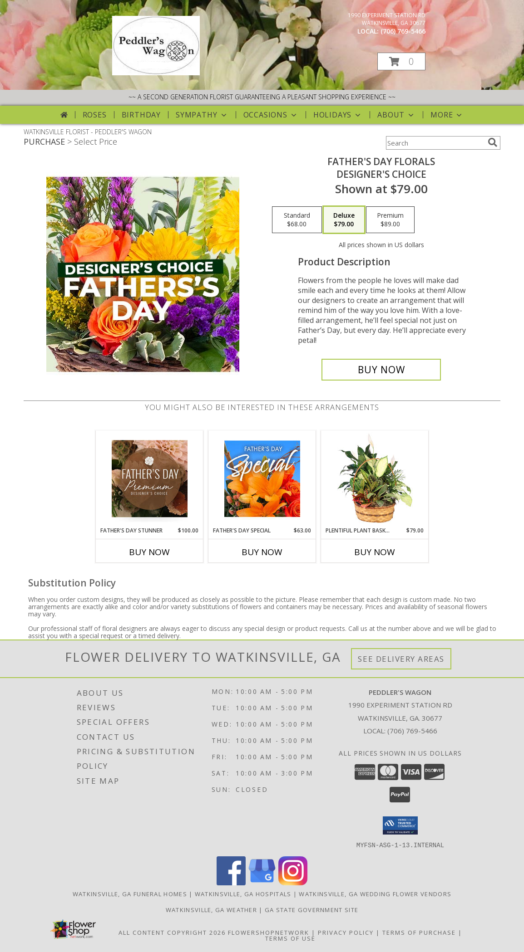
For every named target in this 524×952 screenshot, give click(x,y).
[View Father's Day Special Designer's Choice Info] (262, 478)
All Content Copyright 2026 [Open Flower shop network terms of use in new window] (172, 932)
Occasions (270, 115)
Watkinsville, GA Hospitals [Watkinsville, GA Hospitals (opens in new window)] (243, 893)
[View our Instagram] (292, 882)
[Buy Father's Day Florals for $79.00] (381, 370)
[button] (401, 61)
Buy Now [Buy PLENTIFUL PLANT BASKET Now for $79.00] (374, 552)
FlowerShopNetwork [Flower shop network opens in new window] (268, 932)
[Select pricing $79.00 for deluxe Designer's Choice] (344, 220)
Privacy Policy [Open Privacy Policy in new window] (346, 932)
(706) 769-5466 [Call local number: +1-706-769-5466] (403, 31)
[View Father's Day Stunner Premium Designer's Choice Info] (150, 478)
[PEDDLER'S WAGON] (156, 72)
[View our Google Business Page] (262, 882)
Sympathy (202, 115)
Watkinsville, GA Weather (211, 909)
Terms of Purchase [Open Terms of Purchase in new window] (419, 932)
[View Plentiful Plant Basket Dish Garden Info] (375, 478)
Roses (95, 115)
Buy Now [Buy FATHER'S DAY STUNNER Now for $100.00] (149, 552)
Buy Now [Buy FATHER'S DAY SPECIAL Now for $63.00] (262, 552)
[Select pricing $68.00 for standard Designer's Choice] (296, 220)
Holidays (337, 115)
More (447, 115)
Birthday (141, 115)
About (396, 115)
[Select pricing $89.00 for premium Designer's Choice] (390, 220)
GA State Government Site (311, 909)
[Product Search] (435, 143)
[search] (492, 142)
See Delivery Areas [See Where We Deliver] (401, 659)
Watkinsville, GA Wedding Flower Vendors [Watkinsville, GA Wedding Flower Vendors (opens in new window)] (375, 893)
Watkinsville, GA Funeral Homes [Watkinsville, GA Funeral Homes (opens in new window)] (130, 893)
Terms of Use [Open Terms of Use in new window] (290, 938)
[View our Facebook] (231, 882)
